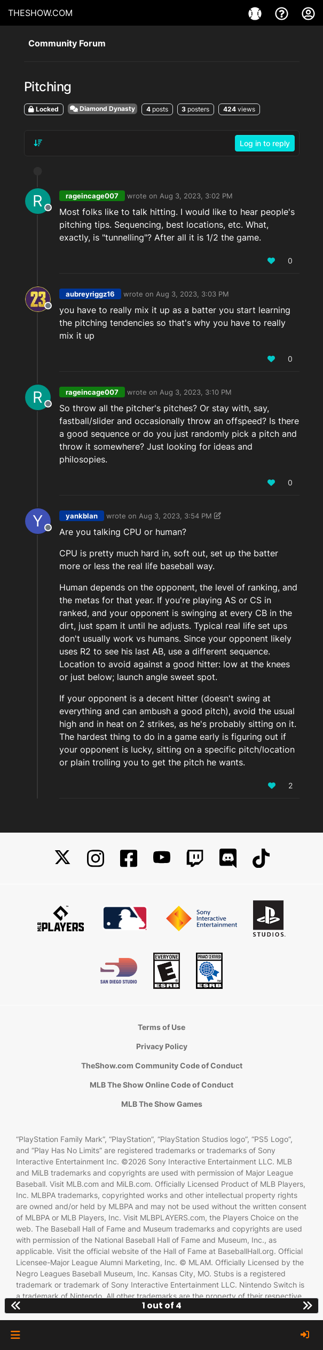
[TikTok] (261, 858)
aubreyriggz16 (90, 294)
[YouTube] (161, 858)
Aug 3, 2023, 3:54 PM (175, 516)
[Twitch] (194, 858)
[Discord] (228, 858)
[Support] (283, 12)
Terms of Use (161, 1027)
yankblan (82, 516)
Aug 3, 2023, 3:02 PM (196, 195)
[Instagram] (95, 858)
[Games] (256, 12)
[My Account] (308, 12)
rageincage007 (92, 195)
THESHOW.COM (40, 12)
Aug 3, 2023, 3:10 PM (196, 392)
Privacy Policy (161, 1046)
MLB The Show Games (161, 1103)
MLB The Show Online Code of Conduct (161, 1084)
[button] (15, 1335)
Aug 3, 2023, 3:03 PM (192, 294)
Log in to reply (265, 143)
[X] (62, 858)
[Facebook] (128, 858)
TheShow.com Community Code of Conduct (161, 1065)
